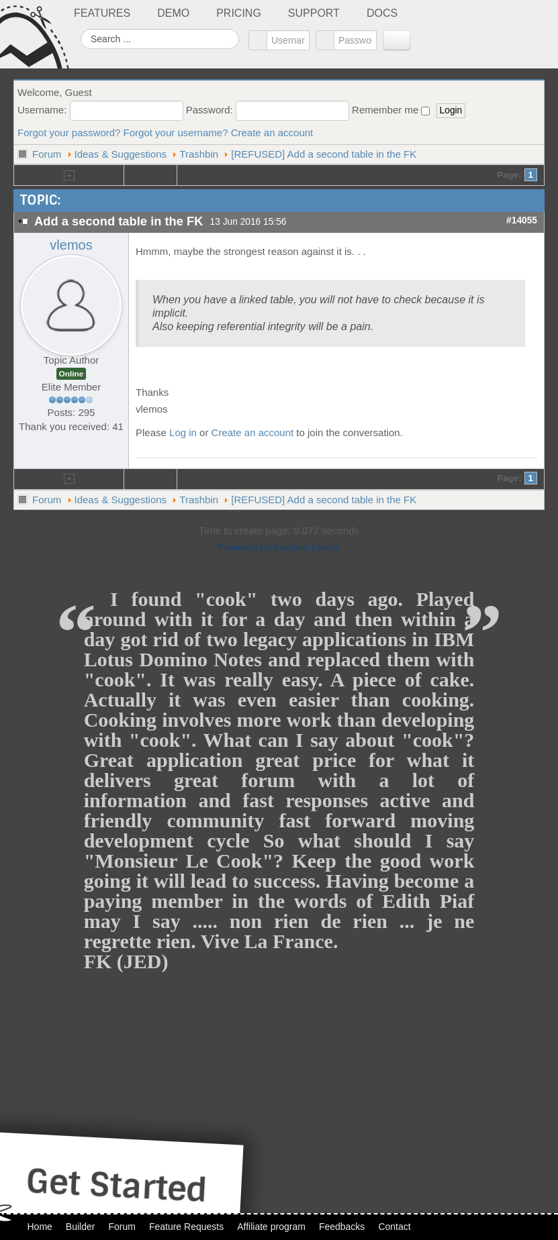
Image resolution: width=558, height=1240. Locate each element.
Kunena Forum (307, 547)
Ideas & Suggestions (121, 154)
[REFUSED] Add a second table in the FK (323, 154)
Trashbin (198, 154)
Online (71, 373)
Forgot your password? (68, 132)
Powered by (244, 547)
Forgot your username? (176, 132)
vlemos (71, 245)
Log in (183, 432)
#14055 (521, 220)
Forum (46, 154)
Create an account (272, 132)
